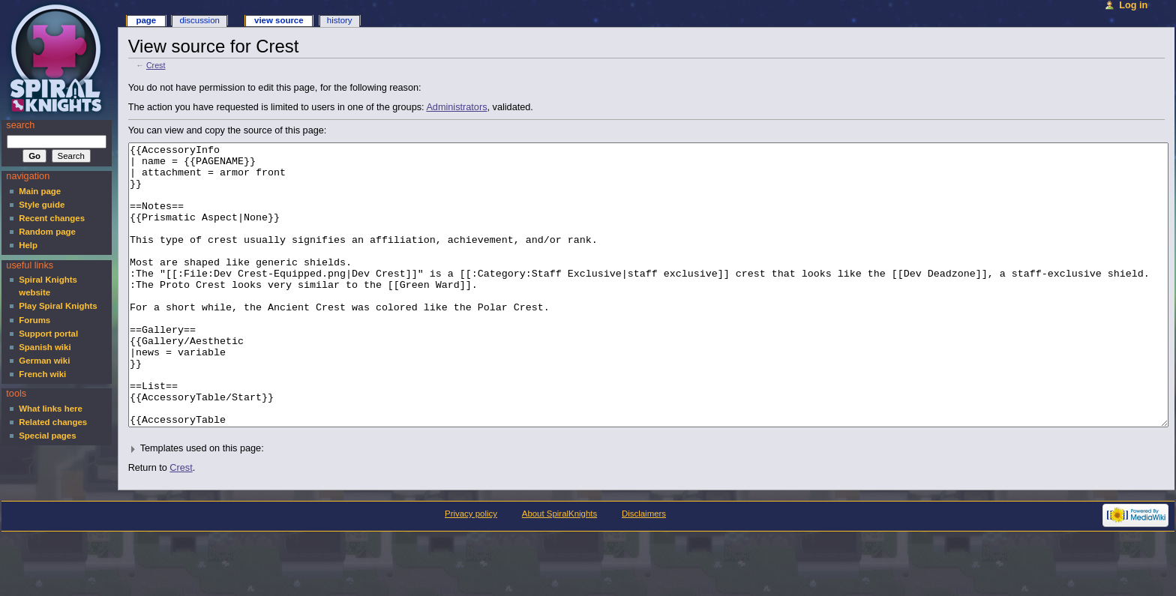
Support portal (48, 333)
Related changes (53, 422)
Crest (155, 65)
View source (279, 20)
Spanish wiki (44, 347)
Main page (40, 191)
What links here (50, 408)
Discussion (199, 20)
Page (146, 20)
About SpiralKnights (559, 569)
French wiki (42, 374)
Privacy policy (471, 569)
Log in (1133, 5)
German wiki (44, 360)
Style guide (41, 204)
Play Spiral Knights (58, 305)
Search (20, 125)
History (339, 20)
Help (28, 245)
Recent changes (52, 218)
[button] (647, 505)
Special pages (47, 435)
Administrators (456, 107)
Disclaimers (644, 569)
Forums (34, 320)
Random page (47, 231)
